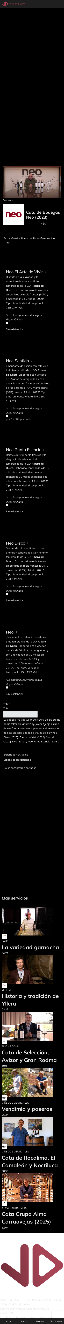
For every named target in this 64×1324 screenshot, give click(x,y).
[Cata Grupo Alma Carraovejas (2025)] (32, 1187)
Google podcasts (26, 1317)
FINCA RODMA (11, 1046)
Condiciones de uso (37, 1308)
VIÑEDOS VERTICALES (15, 1102)
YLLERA (6, 990)
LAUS (5, 941)
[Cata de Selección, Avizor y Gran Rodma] (32, 1026)
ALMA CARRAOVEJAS (15, 1208)
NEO (43, 223)
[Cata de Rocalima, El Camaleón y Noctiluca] (32, 1131)
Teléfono (12, 1313)
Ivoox (12, 1317)
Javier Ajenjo (20, 754)
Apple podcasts (46, 1317)
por (27, 417)
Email (3, 1313)
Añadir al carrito (20, 714)
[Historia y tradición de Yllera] (32, 969)
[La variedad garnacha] (30, 921)
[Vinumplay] (13, 3)
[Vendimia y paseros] (27, 1082)
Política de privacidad (13, 1308)
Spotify (4, 1317)
